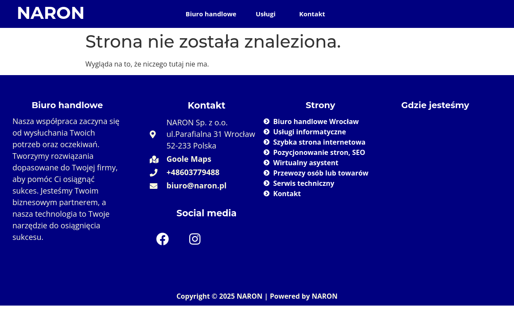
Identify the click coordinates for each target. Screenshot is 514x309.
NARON (51, 12)
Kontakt (312, 13)
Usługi (265, 13)
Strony (321, 105)
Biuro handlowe (211, 13)
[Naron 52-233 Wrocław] (435, 177)
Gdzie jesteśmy (435, 105)
